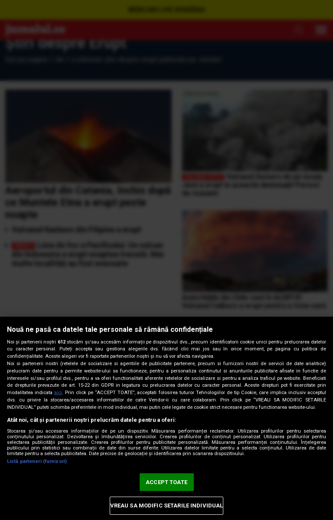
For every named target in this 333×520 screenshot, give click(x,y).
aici (58, 392)
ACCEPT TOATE (166, 482)
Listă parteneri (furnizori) (37, 461)
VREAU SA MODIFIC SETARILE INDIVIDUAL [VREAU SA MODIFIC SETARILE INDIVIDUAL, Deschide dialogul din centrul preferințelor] (166, 505)
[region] (166, 418)
